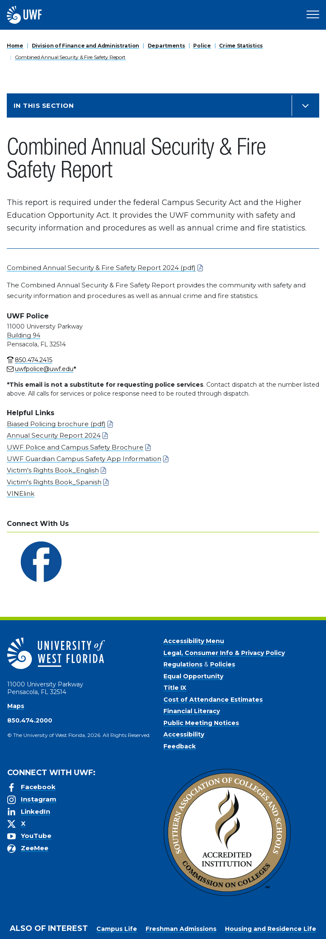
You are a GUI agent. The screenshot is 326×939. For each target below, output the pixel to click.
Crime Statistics (241, 45)
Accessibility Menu (193, 641)
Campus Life (116, 929)
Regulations (182, 664)
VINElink (20, 493)
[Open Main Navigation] (312, 15)
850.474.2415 (33, 360)
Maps (15, 706)
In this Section (44, 105)
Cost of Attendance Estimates (213, 699)
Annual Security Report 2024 (54, 435)
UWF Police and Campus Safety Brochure (75, 447)
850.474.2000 (29, 720)
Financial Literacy (191, 711)
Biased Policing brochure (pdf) (56, 424)
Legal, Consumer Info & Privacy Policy (224, 653)
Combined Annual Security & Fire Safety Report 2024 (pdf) (101, 268)
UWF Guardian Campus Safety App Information (84, 459)
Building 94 (23, 335)
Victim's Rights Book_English (53, 470)
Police (202, 45)
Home (15, 45)
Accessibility (183, 734)
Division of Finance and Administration (85, 45)
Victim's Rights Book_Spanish (54, 482)
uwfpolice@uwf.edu (44, 369)
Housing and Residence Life (270, 929)
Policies (222, 664)
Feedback (179, 746)
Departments (166, 45)
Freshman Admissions (181, 929)
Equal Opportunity (193, 676)
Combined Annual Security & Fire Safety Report (70, 57)
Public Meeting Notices (201, 723)
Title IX (174, 688)
